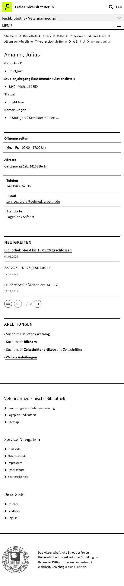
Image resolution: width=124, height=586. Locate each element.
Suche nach (21, 341)
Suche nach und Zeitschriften (43, 349)
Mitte (60, 36)
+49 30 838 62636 (18, 186)
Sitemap (13, 422)
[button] (8, 304)
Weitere (21, 357)
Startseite (10, 36)
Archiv (47, 36)
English (13, 518)
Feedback (14, 511)
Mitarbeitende (17, 456)
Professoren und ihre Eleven (88, 36)
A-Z (75, 41)
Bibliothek (30, 36)
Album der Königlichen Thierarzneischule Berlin (35, 41)
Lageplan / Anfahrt (20, 216)
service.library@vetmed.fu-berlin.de (33, 201)
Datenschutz (16, 470)
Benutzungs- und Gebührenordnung (31, 408)
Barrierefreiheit (18, 477)
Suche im (28, 334)
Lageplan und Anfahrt (22, 415)
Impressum (15, 463)
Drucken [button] (13, 504)
